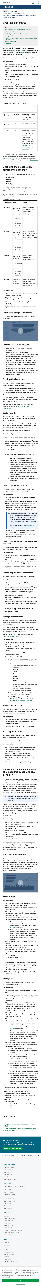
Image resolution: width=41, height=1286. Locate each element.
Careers (6, 1256)
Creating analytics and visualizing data (13, 13)
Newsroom (7, 1259)
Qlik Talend (7, 1189)
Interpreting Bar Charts (11, 1130)
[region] (20, 1276)
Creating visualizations (9, 17)
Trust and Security (9, 1218)
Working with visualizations (10, 15)
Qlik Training (7, 1172)
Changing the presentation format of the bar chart (18, 29)
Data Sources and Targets (11, 1232)
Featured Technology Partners (13, 1230)
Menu (38, 3)
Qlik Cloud (9, 7)
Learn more (8, 43)
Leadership (7, 1245)
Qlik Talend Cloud (9, 1192)
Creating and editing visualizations (27, 15)
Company (7, 1242)
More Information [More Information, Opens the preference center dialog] (20, 1284)
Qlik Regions (7, 1234)
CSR (5, 1247)
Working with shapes (10, 41)
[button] (20, 331)
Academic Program (9, 1252)
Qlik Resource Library (10, 1179)
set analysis (13, 927)
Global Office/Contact (10, 1261)
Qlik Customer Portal (10, 1176)
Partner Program (9, 1254)
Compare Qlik (8, 1227)
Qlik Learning (8, 1174)
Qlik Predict (7, 1206)
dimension (14, 50)
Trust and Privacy (9, 1220)
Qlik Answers (8, 1203)
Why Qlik (6, 1216)
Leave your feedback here (12, 1148)
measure (24, 52)
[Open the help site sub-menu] (2, 7)
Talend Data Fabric (9, 1194)
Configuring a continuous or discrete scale (16, 34)
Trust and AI (7, 1223)
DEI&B (6, 1249)
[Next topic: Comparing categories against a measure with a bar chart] (30, 1156)
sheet (24, 58)
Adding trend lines (10, 36)
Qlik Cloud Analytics (10, 1201)
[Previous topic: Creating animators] (10, 1156)
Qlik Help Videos (9, 1167)
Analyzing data (14, 11)
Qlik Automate (8, 1208)
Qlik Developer (8, 1169)
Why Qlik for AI (8, 1225)
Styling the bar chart (10, 32)
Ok (20, 1280)
